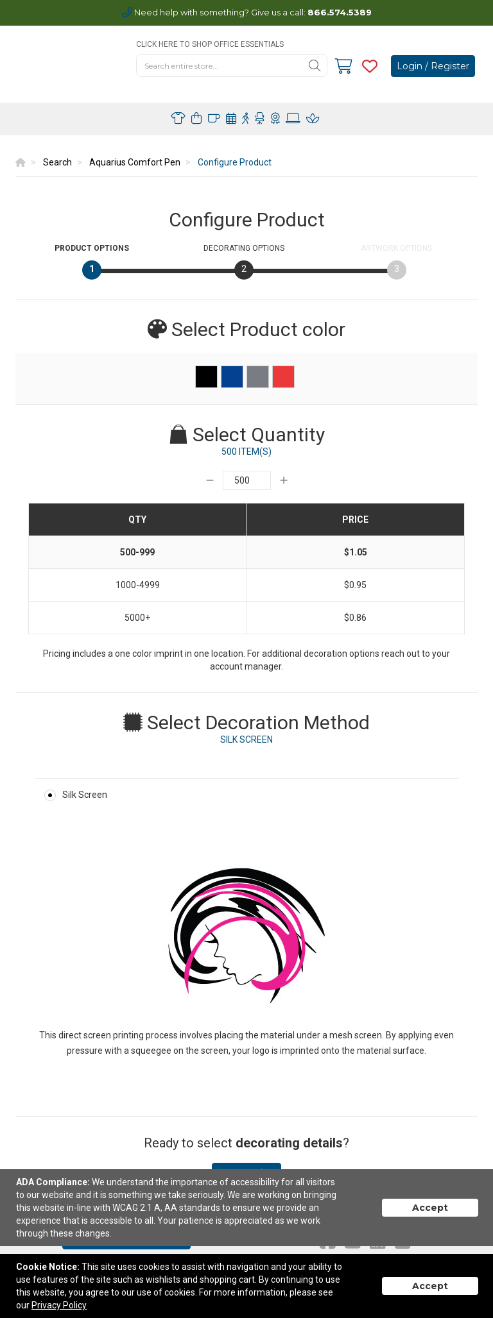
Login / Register (433, 66)
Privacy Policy (59, 1305)
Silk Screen (84, 795)
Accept (430, 1207)
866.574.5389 (339, 12)
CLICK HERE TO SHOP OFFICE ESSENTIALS (210, 44)
